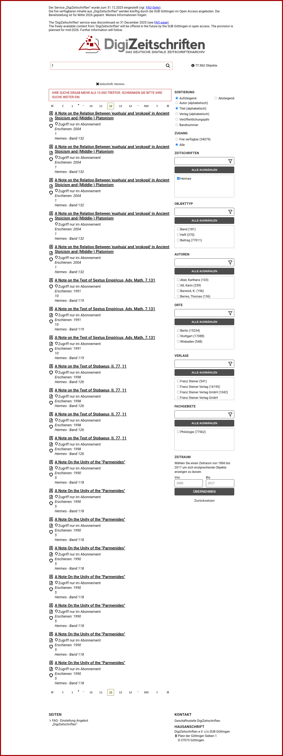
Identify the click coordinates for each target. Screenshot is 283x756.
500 (146, 106)
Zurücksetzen (204, 500)
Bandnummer (186, 125)
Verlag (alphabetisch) (192, 114)
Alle (180, 145)
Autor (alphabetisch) (191, 103)
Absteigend (224, 98)
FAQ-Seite (152, 7)
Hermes (184, 178)
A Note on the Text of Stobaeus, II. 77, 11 (91, 366)
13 (120, 106)
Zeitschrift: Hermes (110, 84)
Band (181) (186, 229)
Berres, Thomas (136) (193, 296)
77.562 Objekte (204, 65)
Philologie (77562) (191, 432)
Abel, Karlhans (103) (193, 280)
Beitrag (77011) (189, 240)
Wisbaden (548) (189, 341)
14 (130, 106)
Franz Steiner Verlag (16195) (198, 387)
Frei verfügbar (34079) (192, 139)
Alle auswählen (204, 169)
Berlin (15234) (188, 330)
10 (91, 106)
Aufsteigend (185, 98)
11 (100, 106)
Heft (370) (186, 235)
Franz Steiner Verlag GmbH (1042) (202, 392)
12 (110, 106)
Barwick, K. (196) (190, 291)
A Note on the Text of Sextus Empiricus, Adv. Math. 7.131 (105, 280)
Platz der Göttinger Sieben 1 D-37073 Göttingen (197, 738)
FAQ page (160, 22)
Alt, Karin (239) (189, 285)
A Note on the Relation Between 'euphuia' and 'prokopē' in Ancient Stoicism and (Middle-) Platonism (112, 115)
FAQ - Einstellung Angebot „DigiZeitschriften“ (70, 722)
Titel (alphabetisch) (190, 108)
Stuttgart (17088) (190, 336)
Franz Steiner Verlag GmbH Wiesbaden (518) (197, 399)
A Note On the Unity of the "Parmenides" (90, 462)
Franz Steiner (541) (192, 381)
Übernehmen (204, 491)
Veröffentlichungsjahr (192, 119)
